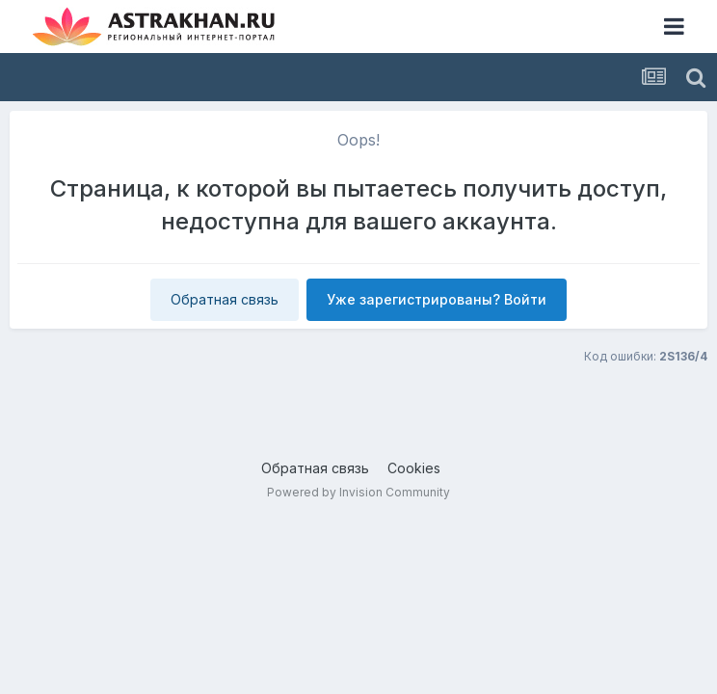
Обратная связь (225, 299)
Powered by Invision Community (358, 492)
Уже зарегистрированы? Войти (436, 299)
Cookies (413, 468)
